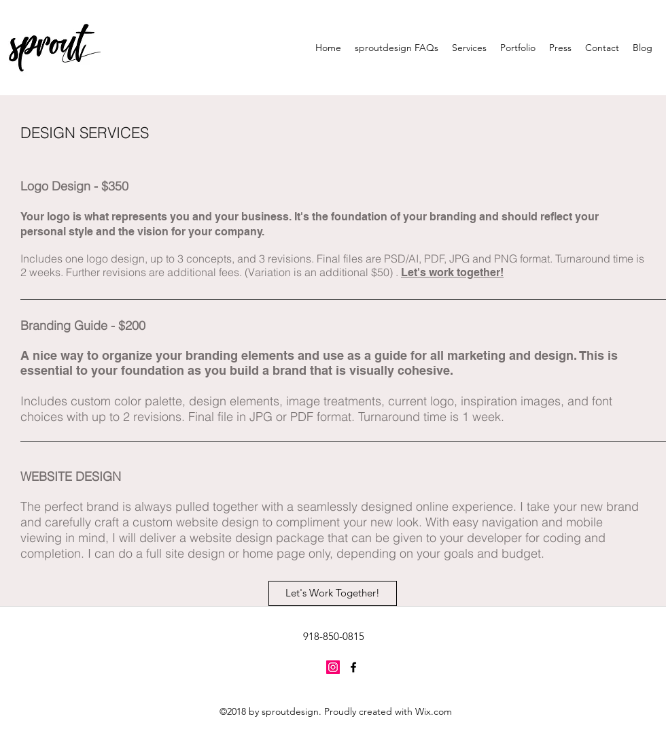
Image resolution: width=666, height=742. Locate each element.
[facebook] (353, 667)
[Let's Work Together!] (332, 593)
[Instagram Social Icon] (333, 667)
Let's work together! (452, 272)
